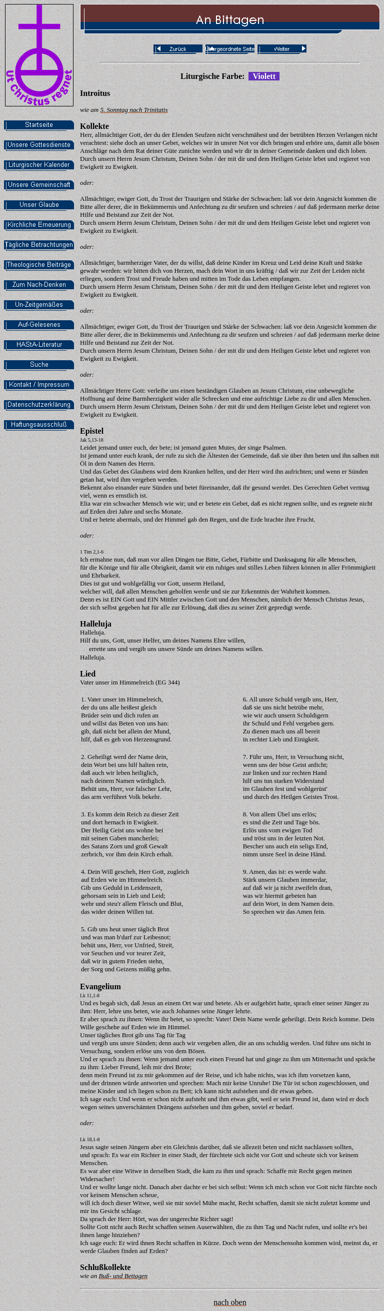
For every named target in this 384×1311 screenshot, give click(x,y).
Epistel (92, 431)
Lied (88, 673)
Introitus (95, 93)
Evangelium (100, 986)
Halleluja (96, 624)
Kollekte (94, 126)
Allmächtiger (97, 262)
